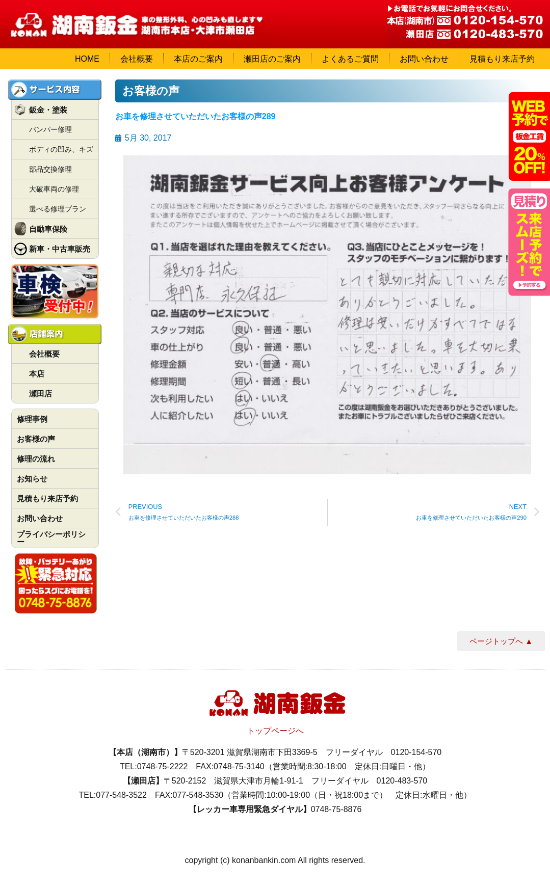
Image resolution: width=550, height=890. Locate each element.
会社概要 (136, 59)
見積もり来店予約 (502, 59)
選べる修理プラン (57, 209)
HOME (87, 59)
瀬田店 (40, 393)
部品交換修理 (50, 169)
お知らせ (32, 478)
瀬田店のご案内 (272, 59)
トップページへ (275, 730)
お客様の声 (36, 439)
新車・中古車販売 (59, 249)
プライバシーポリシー (51, 538)
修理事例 (32, 419)
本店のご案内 (198, 59)
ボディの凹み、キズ (61, 149)
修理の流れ (36, 458)
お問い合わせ (424, 59)
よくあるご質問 (350, 59)
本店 (36, 373)
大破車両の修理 (54, 189)
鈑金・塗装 (48, 109)
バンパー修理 (50, 129)
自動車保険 (48, 229)
